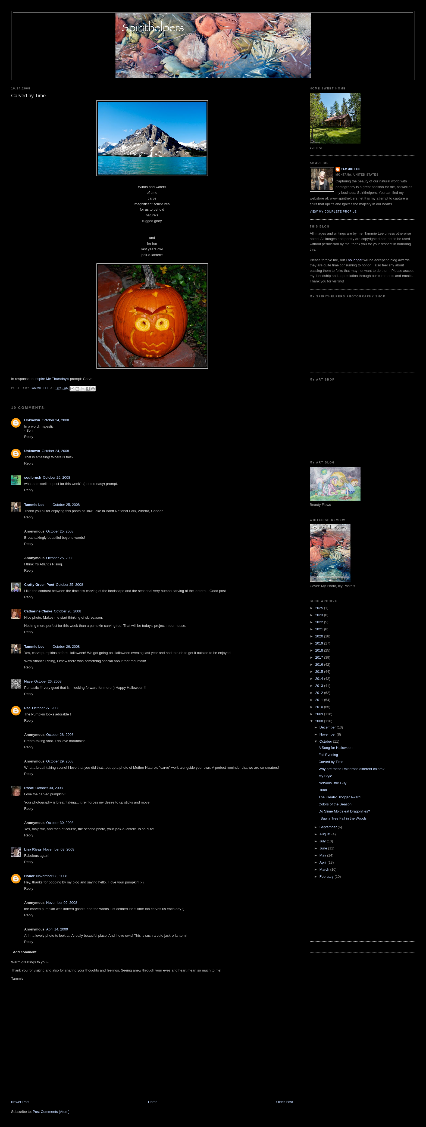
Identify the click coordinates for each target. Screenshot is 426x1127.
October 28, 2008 (59, 735)
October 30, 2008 (48, 788)
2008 (319, 721)
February (327, 876)
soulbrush (32, 477)
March (325, 869)
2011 (319, 700)
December (328, 727)
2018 (319, 650)
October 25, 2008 (56, 477)
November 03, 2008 (58, 849)
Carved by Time (331, 762)
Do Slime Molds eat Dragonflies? (344, 811)
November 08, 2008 (51, 876)
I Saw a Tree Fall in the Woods (343, 818)
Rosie (29, 788)
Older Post (284, 1102)
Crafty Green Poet (39, 585)
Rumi (323, 790)
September (329, 827)
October (326, 741)
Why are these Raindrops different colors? (352, 769)
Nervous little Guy (333, 783)
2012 (319, 693)
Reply (28, 437)
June (324, 848)
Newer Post (20, 1102)
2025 (319, 608)
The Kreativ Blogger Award (340, 797)
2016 (319, 664)
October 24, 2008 (55, 420)
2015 (319, 672)
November (328, 734)
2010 (319, 707)
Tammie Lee (34, 505)
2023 (319, 615)
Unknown (32, 420)
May (323, 855)
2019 (319, 643)
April (324, 862)
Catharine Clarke (38, 611)
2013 (319, 686)
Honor (29, 876)
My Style (325, 776)
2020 (319, 636)
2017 (319, 657)
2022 (319, 622)
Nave (28, 681)
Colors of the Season (335, 804)
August (325, 834)
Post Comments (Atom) (51, 1112)
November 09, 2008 (61, 903)
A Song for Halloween (336, 748)
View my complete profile (333, 211)
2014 (319, 679)
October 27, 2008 (45, 708)
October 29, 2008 (59, 761)
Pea (27, 708)
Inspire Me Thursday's (52, 379)
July (323, 841)
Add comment (24, 952)
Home (153, 1102)
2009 (319, 714)
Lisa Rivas (33, 849)
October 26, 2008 (67, 611)
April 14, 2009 (57, 929)
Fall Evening (328, 755)
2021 (319, 629)
